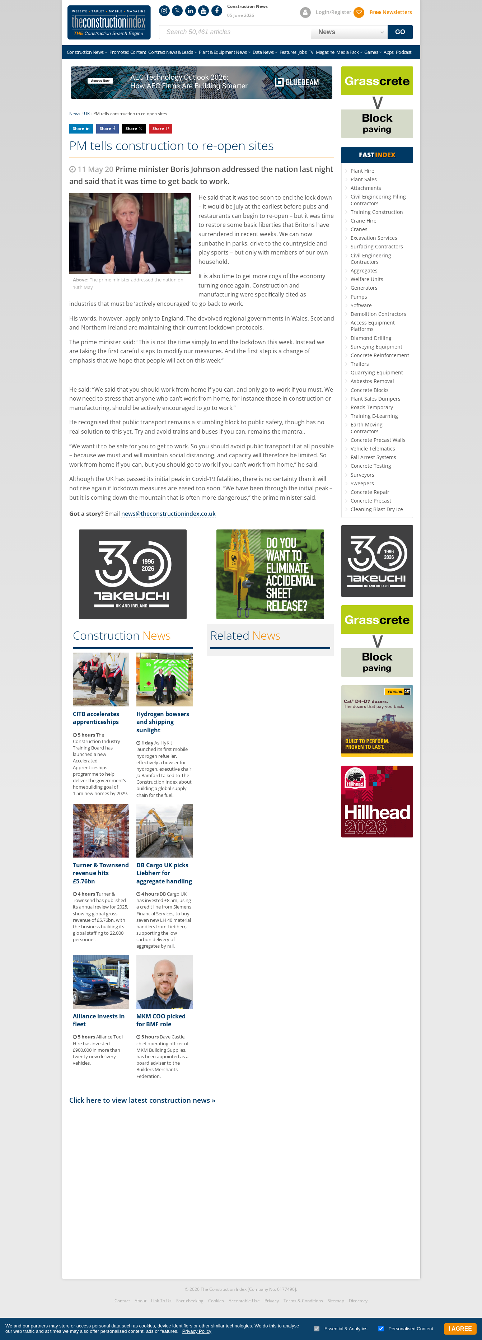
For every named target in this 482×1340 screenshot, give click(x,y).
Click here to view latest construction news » (142, 1100)
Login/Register (333, 12)
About (140, 1301)
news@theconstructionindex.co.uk (168, 514)
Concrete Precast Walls (378, 439)
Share (78, 128)
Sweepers (362, 483)
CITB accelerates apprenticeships (96, 718)
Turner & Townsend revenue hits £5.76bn (101, 873)
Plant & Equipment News (223, 52)
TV (311, 52)
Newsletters (390, 12)
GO (400, 32)
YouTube (203, 10)
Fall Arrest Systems (373, 457)
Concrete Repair (370, 492)
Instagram (164, 10)
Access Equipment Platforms (373, 325)
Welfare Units (367, 279)
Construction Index (109, 22)
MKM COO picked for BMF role (161, 1020)
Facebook (216, 10)
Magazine (325, 52)
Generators (364, 287)
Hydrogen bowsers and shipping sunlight (162, 722)
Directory (358, 1301)
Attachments (366, 188)
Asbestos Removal (372, 381)
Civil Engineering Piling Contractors (378, 199)
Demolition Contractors (378, 314)
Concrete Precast (371, 500)
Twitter (177, 10)
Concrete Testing (371, 465)
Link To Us (161, 1301)
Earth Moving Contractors (367, 427)
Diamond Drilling (371, 338)
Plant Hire (362, 170)
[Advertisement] (201, 1189)
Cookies (216, 1301)
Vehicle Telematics (373, 448)
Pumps (359, 296)
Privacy (272, 1301)
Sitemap (336, 1301)
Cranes (359, 229)
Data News (263, 52)
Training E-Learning (374, 415)
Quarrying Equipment (377, 372)
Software (361, 305)
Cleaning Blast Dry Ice (377, 509)
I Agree (460, 1329)
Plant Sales (364, 179)
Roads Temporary (372, 407)
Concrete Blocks (370, 390)
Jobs (302, 52)
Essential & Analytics (341, 1328)
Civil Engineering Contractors (371, 258)
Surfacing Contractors (377, 246)
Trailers (360, 363)
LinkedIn (190, 10)
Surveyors (362, 474)
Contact (122, 1301)
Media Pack (347, 52)
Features (288, 52)
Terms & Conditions (303, 1301)
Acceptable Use (244, 1301)
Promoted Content (127, 52)
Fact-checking (189, 1301)
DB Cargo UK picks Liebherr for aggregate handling (164, 873)
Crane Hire (363, 220)
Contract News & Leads (170, 52)
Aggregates (364, 270)
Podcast (403, 52)
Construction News (85, 52)
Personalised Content (405, 1328)
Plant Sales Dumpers (376, 398)
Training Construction (377, 212)
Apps (388, 52)
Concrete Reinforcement (380, 355)
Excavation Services (374, 237)
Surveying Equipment (376, 346)
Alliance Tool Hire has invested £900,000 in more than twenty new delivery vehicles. (98, 1049)
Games (371, 52)
